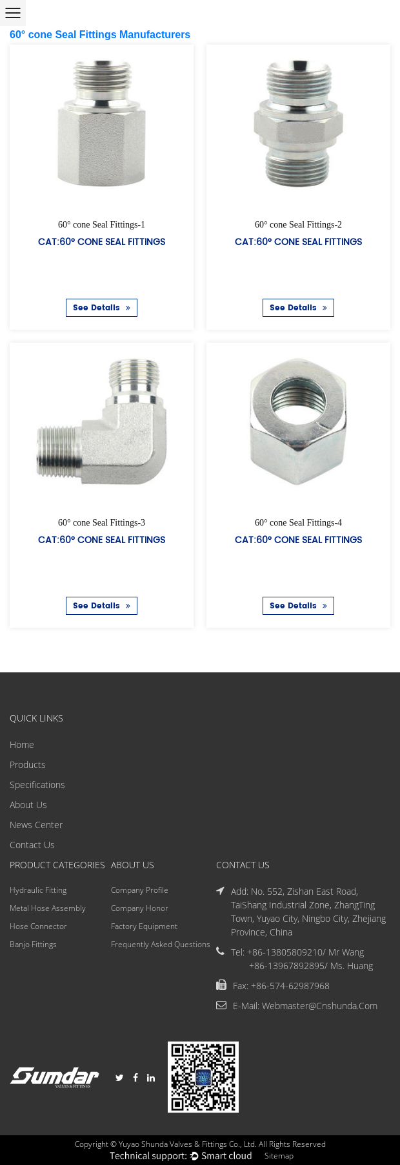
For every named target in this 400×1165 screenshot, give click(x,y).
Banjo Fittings (33, 944)
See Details (101, 308)
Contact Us (32, 845)
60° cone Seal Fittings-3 (101, 522)
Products (28, 764)
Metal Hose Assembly (48, 908)
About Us (28, 804)
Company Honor (139, 908)
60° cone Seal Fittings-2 (298, 225)
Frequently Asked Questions (160, 944)
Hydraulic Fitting (38, 889)
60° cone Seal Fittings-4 (298, 522)
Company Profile (139, 889)
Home (22, 744)
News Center (36, 824)
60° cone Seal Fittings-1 (101, 225)
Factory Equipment (144, 926)
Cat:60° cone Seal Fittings (101, 241)
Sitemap (279, 1155)
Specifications (37, 784)
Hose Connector (38, 926)
